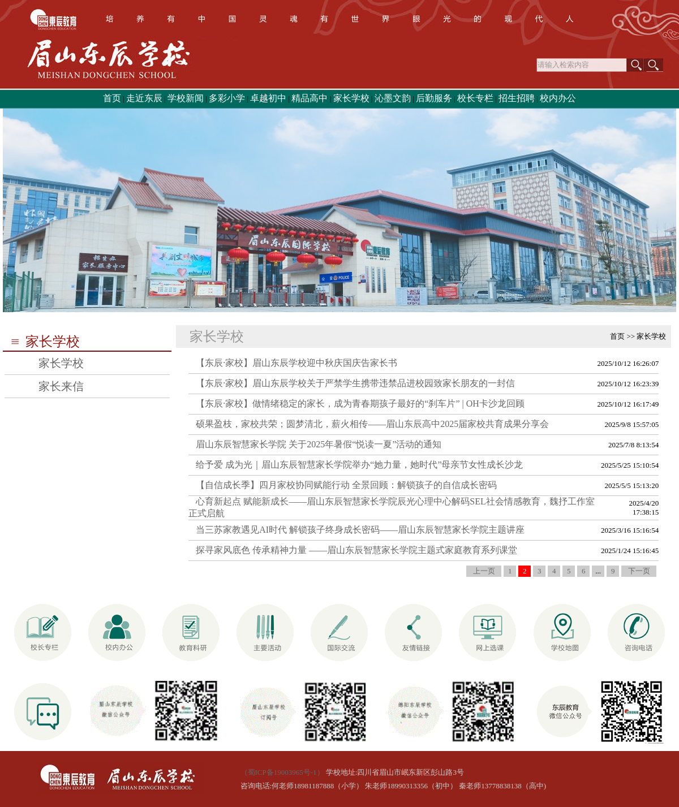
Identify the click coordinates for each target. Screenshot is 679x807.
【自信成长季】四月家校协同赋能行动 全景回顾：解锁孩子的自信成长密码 (346, 485)
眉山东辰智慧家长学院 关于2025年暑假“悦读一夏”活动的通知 (318, 444)
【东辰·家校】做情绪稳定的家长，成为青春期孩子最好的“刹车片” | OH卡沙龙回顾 (360, 403)
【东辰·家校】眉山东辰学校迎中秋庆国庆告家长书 (296, 363)
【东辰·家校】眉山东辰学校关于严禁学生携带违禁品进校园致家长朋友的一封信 (355, 383)
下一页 (639, 571)
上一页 (484, 571)
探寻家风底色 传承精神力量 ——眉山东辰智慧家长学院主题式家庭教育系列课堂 (356, 550)
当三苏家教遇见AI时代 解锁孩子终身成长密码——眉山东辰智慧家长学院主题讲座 (360, 529)
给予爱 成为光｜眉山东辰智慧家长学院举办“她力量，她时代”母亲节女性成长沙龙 (359, 464)
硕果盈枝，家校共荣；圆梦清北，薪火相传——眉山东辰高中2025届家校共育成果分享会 (372, 424)
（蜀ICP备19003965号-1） (282, 772)
